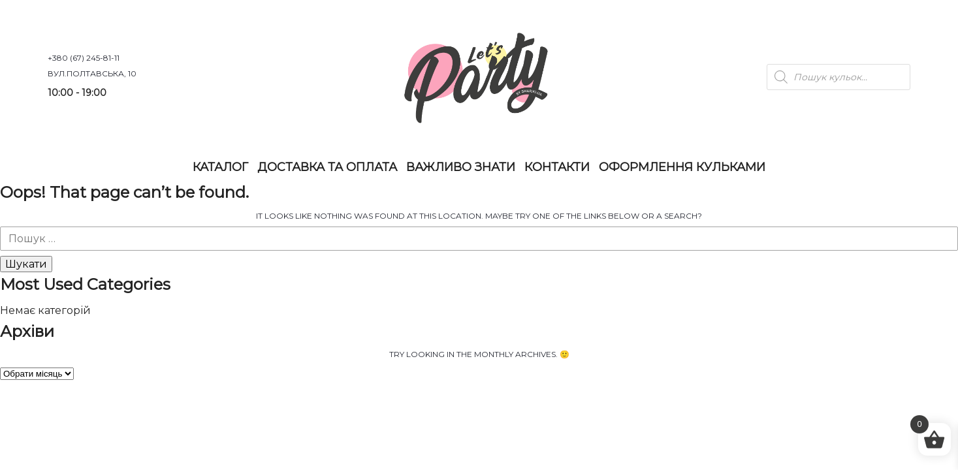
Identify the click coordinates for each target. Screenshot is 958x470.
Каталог (220, 167)
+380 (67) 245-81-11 (84, 58)
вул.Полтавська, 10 (92, 73)
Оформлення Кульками (682, 167)
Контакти (557, 167)
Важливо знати (460, 167)
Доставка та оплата (327, 167)
